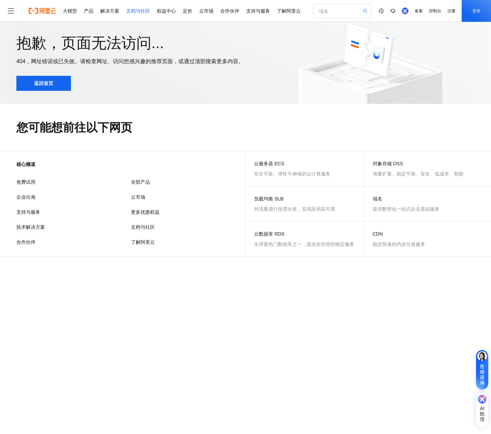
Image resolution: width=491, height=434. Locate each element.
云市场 (206, 11)
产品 (88, 11)
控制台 (435, 11)
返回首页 (43, 83)
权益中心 (166, 11)
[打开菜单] (11, 11)
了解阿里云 (289, 11)
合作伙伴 (229, 11)
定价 (187, 11)
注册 (451, 11)
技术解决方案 (30, 227)
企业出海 (25, 197)
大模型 (70, 11)
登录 (476, 11)
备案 (419, 11)
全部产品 (140, 182)
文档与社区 (138, 11)
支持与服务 (258, 11)
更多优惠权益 (145, 212)
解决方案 (109, 11)
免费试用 (25, 182)
